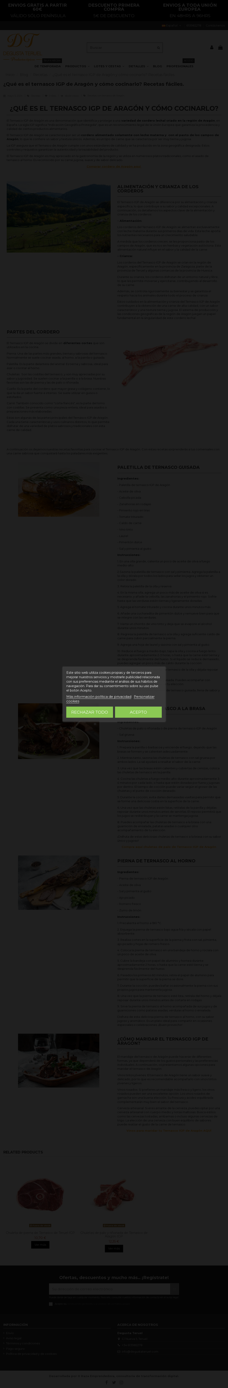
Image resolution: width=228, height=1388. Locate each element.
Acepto (138, 712)
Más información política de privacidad (98, 696)
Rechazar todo (89, 712)
